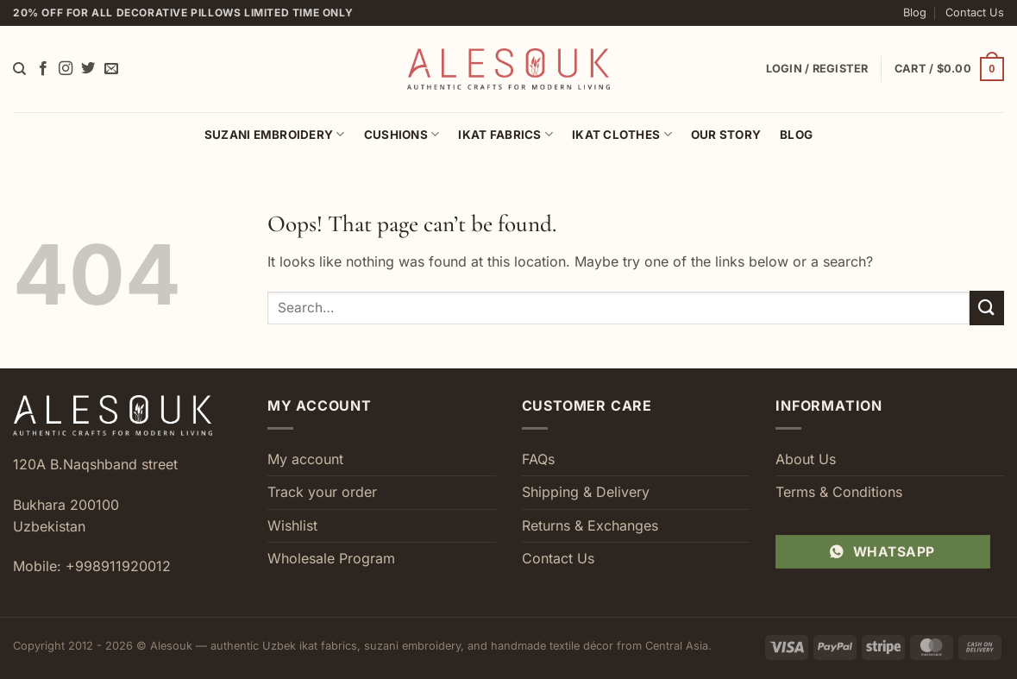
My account (305, 459)
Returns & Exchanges (590, 525)
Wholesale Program (331, 558)
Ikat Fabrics (505, 134)
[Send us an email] (111, 69)
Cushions (402, 134)
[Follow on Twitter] (88, 69)
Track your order (322, 491)
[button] (949, 69)
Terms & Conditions (838, 491)
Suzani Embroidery (274, 134)
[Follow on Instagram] (65, 69)
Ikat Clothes (622, 134)
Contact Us (974, 12)
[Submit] (987, 307)
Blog (914, 12)
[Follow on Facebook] (43, 69)
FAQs (538, 459)
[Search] (19, 69)
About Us (805, 459)
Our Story (726, 134)
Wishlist (292, 525)
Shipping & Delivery (586, 491)
